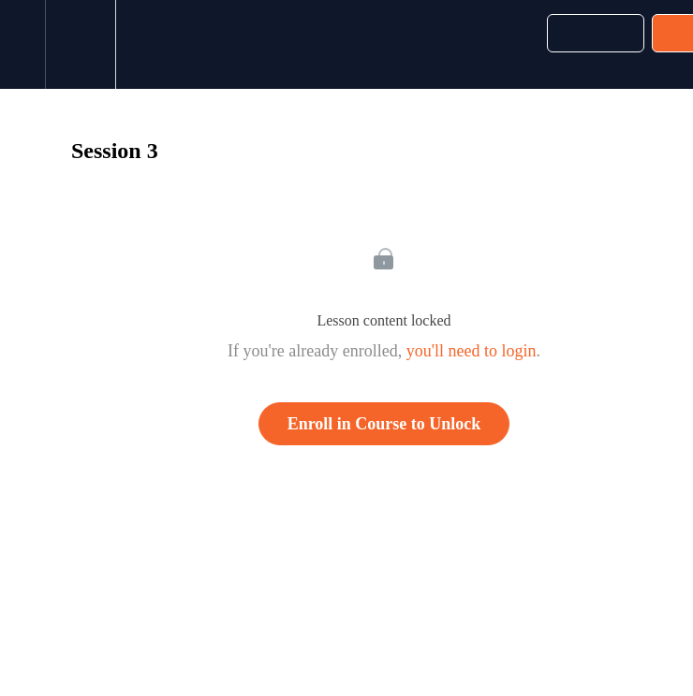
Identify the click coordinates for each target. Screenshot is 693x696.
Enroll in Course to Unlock (384, 423)
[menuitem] (80, 44)
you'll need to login (471, 350)
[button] (22, 44)
